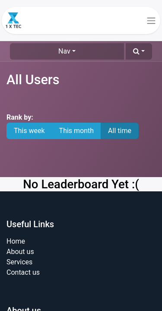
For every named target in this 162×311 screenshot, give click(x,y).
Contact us (23, 272)
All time (119, 131)
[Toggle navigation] (151, 20)
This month (76, 131)
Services (19, 262)
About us (20, 252)
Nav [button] (64, 51)
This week (29, 131)
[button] (139, 51)
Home (15, 241)
